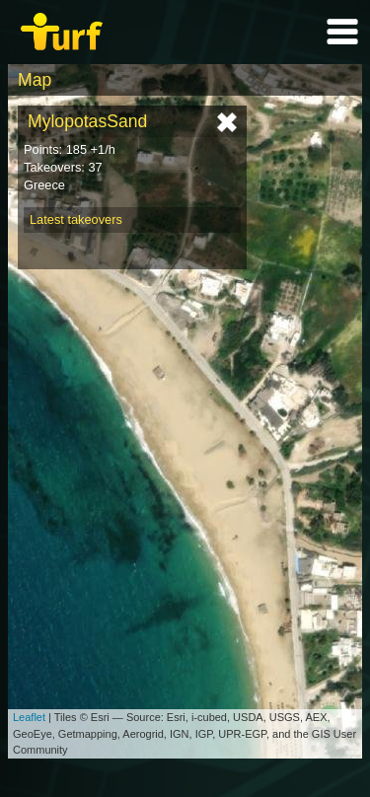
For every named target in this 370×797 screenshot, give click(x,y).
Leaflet (29, 717)
